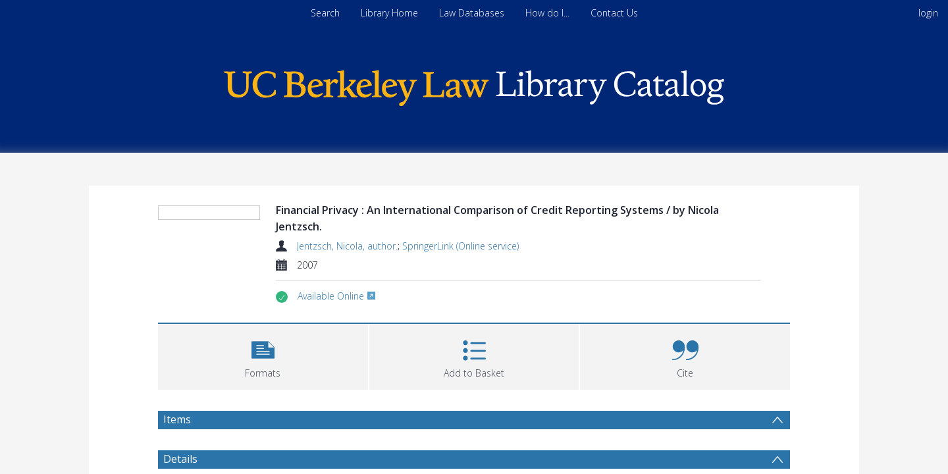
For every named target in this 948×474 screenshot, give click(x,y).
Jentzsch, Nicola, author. (347, 246)
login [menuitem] (928, 13)
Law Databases (471, 13)
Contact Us (614, 13)
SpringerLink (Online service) (460, 246)
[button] (263, 355)
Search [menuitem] (325, 13)
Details (180, 459)
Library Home (389, 13)
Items (177, 419)
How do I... (547, 13)
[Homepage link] (474, 84)
